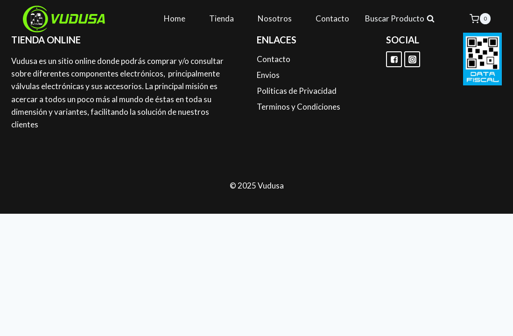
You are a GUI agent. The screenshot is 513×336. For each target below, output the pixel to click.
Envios (268, 75)
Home (174, 18)
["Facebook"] (394, 59)
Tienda (221, 18)
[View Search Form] (400, 18)
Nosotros (275, 18)
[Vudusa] (64, 19)
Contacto (332, 18)
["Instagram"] (412, 59)
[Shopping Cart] (480, 18)
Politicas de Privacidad (297, 91)
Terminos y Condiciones (298, 107)
